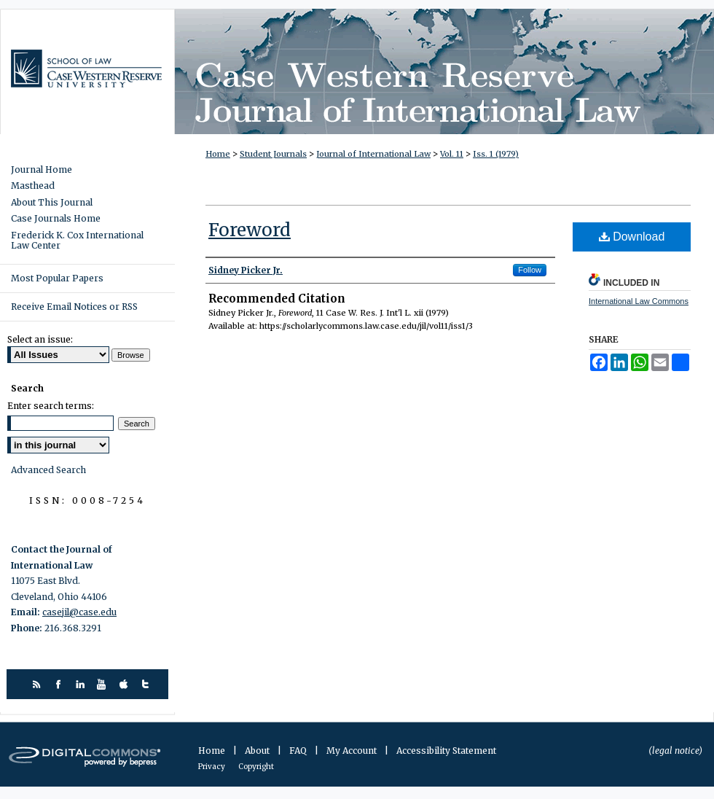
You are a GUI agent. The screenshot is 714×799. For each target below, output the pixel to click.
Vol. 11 (451, 154)
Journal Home (41, 170)
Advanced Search (48, 469)
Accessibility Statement (446, 750)
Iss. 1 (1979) (496, 154)
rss (38, 684)
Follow (529, 269)
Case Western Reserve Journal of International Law (444, 71)
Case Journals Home (56, 219)
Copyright (256, 766)
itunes (126, 684)
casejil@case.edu (79, 612)
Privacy (212, 766)
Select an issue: (40, 339)
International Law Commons (638, 301)
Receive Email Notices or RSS (74, 306)
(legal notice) (675, 750)
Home (217, 154)
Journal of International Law (373, 154)
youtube (104, 684)
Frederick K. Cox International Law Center (77, 240)
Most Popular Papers (57, 278)
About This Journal (52, 203)
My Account (352, 750)
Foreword (249, 230)
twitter (147, 684)
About (258, 750)
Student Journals (273, 154)
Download (632, 236)
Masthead (33, 186)
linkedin (82, 684)
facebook (60, 684)
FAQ (299, 750)
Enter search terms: (50, 405)
